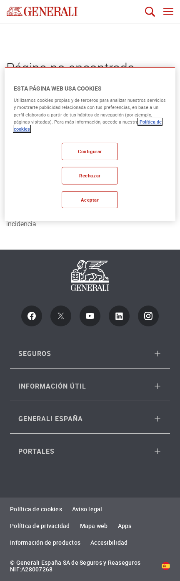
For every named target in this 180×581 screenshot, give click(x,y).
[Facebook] (31, 316)
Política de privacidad (40, 526)
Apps (125, 526)
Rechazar (90, 175)
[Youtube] (90, 316)
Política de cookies (36, 509)
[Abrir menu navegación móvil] (168, 12)
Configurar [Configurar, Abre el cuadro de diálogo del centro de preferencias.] (90, 151)
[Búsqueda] (150, 12)
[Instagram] (148, 316)
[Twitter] (60, 316)
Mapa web (94, 526)
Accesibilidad (109, 542)
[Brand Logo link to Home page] (42, 12)
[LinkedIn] (119, 316)
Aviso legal (87, 509)
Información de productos (45, 542)
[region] (90, 144)
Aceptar (90, 199)
